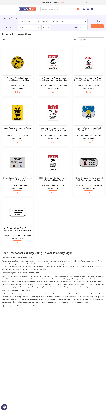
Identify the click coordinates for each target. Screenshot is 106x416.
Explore (17, 92)
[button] (4, 407)
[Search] (78, 9)
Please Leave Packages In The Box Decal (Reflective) (17, 179)
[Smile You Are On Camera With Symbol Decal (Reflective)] (88, 112)
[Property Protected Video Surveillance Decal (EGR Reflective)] (17, 62)
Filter (5, 39)
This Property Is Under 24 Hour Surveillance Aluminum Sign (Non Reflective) (53, 79)
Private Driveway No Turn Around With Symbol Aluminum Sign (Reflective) (88, 179)
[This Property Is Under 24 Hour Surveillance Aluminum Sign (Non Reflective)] (53, 62)
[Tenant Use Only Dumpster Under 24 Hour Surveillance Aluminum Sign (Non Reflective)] (53, 112)
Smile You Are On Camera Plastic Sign (17, 129)
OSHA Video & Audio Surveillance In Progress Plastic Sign (53, 179)
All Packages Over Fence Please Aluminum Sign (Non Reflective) (17, 229)
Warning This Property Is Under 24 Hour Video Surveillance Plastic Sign (88, 79)
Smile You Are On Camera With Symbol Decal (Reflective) (88, 129)
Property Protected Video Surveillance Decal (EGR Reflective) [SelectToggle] (53, 21)
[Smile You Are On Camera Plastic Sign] (17, 112)
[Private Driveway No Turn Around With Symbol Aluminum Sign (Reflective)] (88, 162)
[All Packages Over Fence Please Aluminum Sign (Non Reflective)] (17, 212)
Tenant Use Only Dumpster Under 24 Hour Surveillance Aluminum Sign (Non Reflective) (53, 129)
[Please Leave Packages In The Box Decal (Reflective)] (17, 162)
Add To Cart (97, 26)
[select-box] (29, 27)
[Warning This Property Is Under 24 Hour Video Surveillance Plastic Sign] (88, 62)
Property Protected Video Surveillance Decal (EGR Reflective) (17, 79)
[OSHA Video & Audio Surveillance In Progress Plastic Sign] (53, 162)
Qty (75, 27)
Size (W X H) (6, 27)
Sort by (74, 40)
